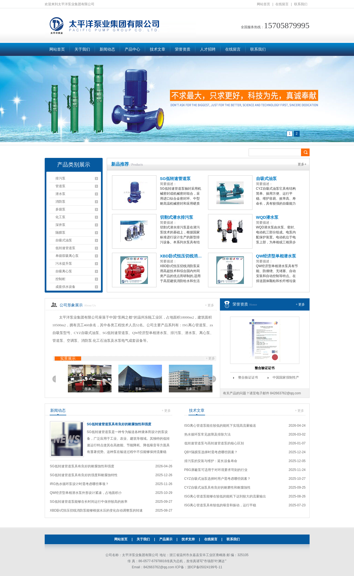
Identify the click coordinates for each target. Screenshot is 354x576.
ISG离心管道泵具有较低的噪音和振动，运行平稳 (220, 505)
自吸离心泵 (63, 271)
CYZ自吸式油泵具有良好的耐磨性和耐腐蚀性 (217, 487)
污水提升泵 (63, 263)
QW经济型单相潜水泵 (276, 256)
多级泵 (60, 209)
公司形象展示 (71, 305)
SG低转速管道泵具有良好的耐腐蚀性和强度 (119, 424)
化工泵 (60, 217)
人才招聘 (207, 49)
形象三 (134, 389)
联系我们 (300, 4)
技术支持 (188, 539)
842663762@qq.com (285, 393)
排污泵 (60, 178)
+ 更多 (209, 305)
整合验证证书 (265, 368)
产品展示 (165, 539)
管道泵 (60, 186)
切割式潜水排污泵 (176, 217)
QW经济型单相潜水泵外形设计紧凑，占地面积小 (86, 493)
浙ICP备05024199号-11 (204, 567)
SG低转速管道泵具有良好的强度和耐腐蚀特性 (84, 475)
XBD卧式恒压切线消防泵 (181, 256)
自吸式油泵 (63, 240)
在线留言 (282, 4)
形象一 (184, 389)
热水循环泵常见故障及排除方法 (207, 434)
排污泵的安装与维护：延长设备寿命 (210, 461)
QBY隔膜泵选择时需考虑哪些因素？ (211, 452)
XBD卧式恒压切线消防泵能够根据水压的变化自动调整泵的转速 (96, 510)
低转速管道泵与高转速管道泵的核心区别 (214, 443)
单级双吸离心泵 (67, 256)
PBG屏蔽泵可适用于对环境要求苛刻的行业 (215, 470)
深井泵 (60, 225)
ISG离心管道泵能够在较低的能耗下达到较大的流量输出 (225, 496)
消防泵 (60, 202)
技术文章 (157, 49)
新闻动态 (107, 49)
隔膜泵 (60, 232)
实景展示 (68, 358)
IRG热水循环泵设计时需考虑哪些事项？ (79, 484)
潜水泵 (60, 194)
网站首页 (263, 4)
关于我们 (82, 49)
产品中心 (132, 49)
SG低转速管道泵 (175, 178)
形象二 (83, 389)
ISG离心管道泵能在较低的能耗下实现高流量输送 (220, 426)
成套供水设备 (65, 287)
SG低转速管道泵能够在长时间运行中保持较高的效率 (88, 502)
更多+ (302, 164)
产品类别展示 (73, 164)
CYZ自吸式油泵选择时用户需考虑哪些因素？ (217, 479)
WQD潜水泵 (267, 217)
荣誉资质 (182, 49)
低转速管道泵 (65, 248)
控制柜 (60, 279)
